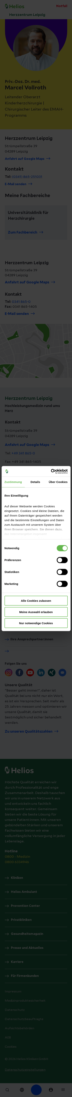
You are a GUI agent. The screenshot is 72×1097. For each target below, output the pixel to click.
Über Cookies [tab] (58, 482)
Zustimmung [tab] (13, 482)
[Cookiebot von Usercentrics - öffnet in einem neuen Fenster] (51, 471)
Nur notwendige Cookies (36, 623)
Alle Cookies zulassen (36, 600)
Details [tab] (35, 482)
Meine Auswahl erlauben (36, 611)
